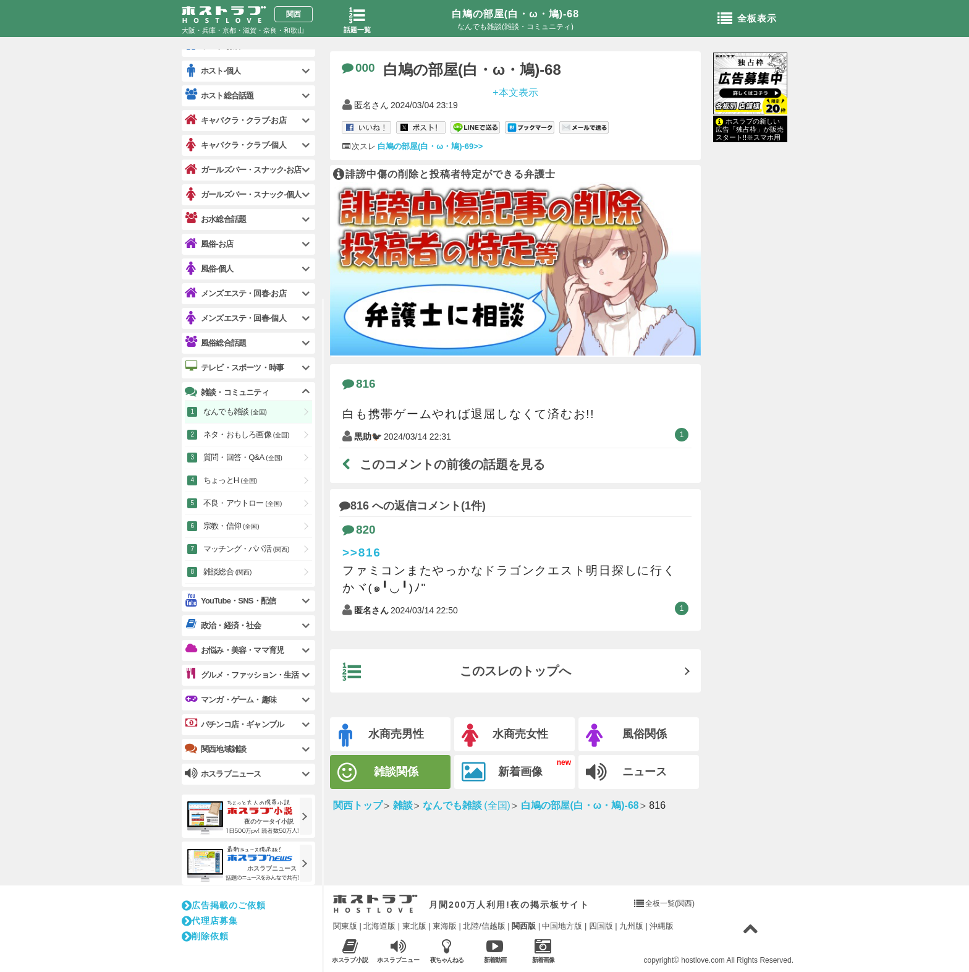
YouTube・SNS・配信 (230, 600)
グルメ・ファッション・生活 (242, 675)
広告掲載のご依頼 (224, 905)
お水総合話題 (215, 219)
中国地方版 (562, 926)
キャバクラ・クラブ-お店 (235, 120)
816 (359, 383)
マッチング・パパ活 (246, 548)
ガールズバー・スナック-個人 (243, 194)
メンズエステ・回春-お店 (235, 293)
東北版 (414, 926)
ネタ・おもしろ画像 (246, 434)
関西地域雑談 (215, 749)
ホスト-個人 (213, 71)
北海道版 (379, 926)
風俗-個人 (209, 268)
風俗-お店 (209, 244)
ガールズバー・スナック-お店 (243, 169)
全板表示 (747, 19)
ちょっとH (230, 480)
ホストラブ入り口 (375, 904)
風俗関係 (626, 735)
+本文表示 (515, 91)
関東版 (345, 926)
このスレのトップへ (456, 672)
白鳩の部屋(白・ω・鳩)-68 (515, 14)
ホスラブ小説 (350, 950)
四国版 (601, 926)
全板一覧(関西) (670, 903)
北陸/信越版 (484, 926)
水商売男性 (381, 735)
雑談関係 (377, 772)
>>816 (361, 552)
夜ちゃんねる (446, 950)
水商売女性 (505, 735)
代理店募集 (210, 921)
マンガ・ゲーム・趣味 (230, 699)
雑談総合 (227, 571)
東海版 (445, 926)
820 (359, 529)
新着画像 (502, 772)
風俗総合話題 (215, 342)
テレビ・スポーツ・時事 (234, 367)
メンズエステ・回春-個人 (235, 318)
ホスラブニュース (398, 951)
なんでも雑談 (235, 411)
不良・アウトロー (242, 503)
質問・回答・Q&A (242, 457)
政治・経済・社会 (223, 625)
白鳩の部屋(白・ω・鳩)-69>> (430, 146)
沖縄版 (662, 926)
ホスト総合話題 (219, 95)
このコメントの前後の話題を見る (443, 464)
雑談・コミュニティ (227, 392)
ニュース (626, 772)
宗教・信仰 (231, 526)
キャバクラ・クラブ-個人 (235, 145)
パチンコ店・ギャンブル (234, 724)
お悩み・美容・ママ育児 (234, 650)
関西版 (524, 926)
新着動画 (495, 950)
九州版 (631, 926)
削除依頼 (205, 936)
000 (358, 67)
